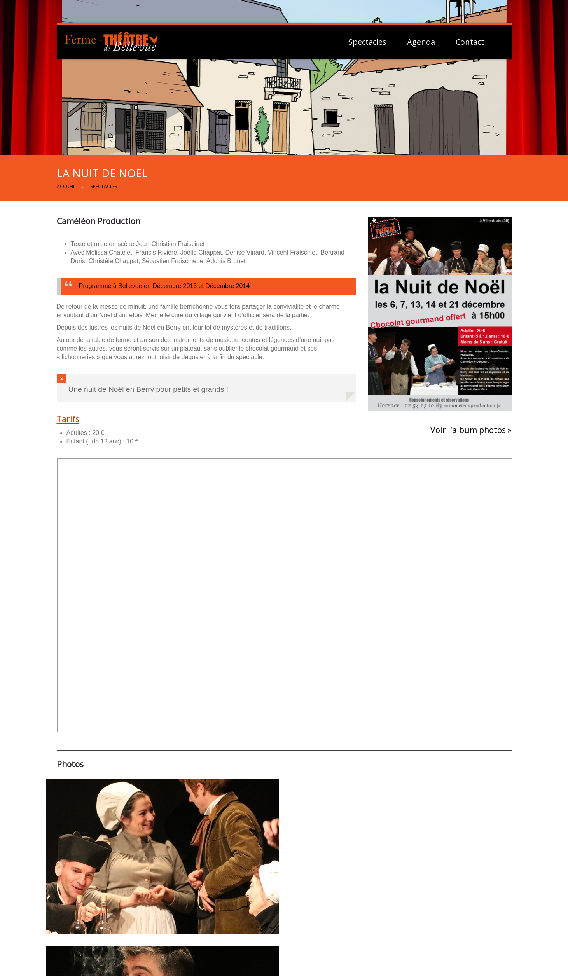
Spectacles (367, 42)
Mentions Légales (436, 910)
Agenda (421, 42)
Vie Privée (426, 919)
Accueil (66, 186)
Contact (470, 42)
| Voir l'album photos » (468, 429)
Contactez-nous (289, 912)
